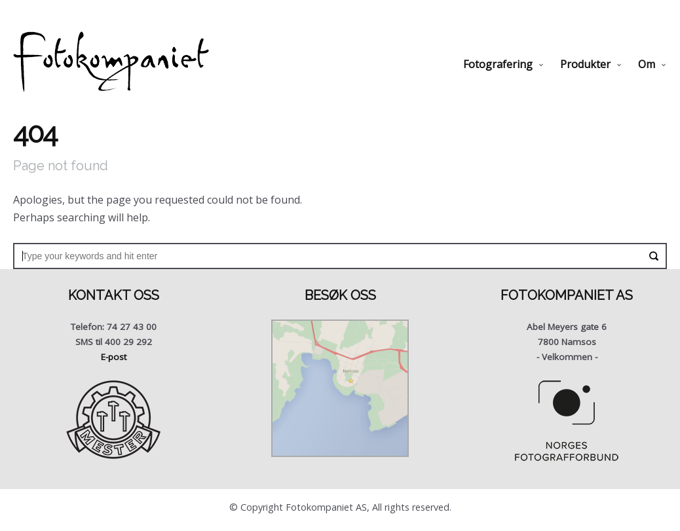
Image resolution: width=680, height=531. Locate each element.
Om (646, 64)
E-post (113, 357)
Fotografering (498, 64)
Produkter (585, 64)
